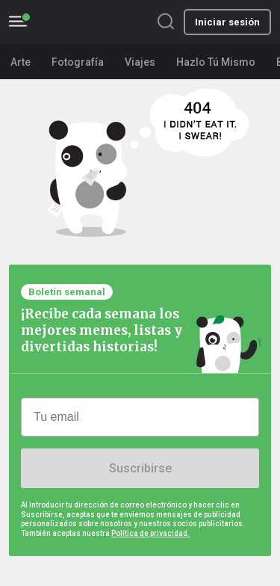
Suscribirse (140, 468)
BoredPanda (95, 22)
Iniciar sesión (227, 22)
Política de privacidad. (150, 533)
